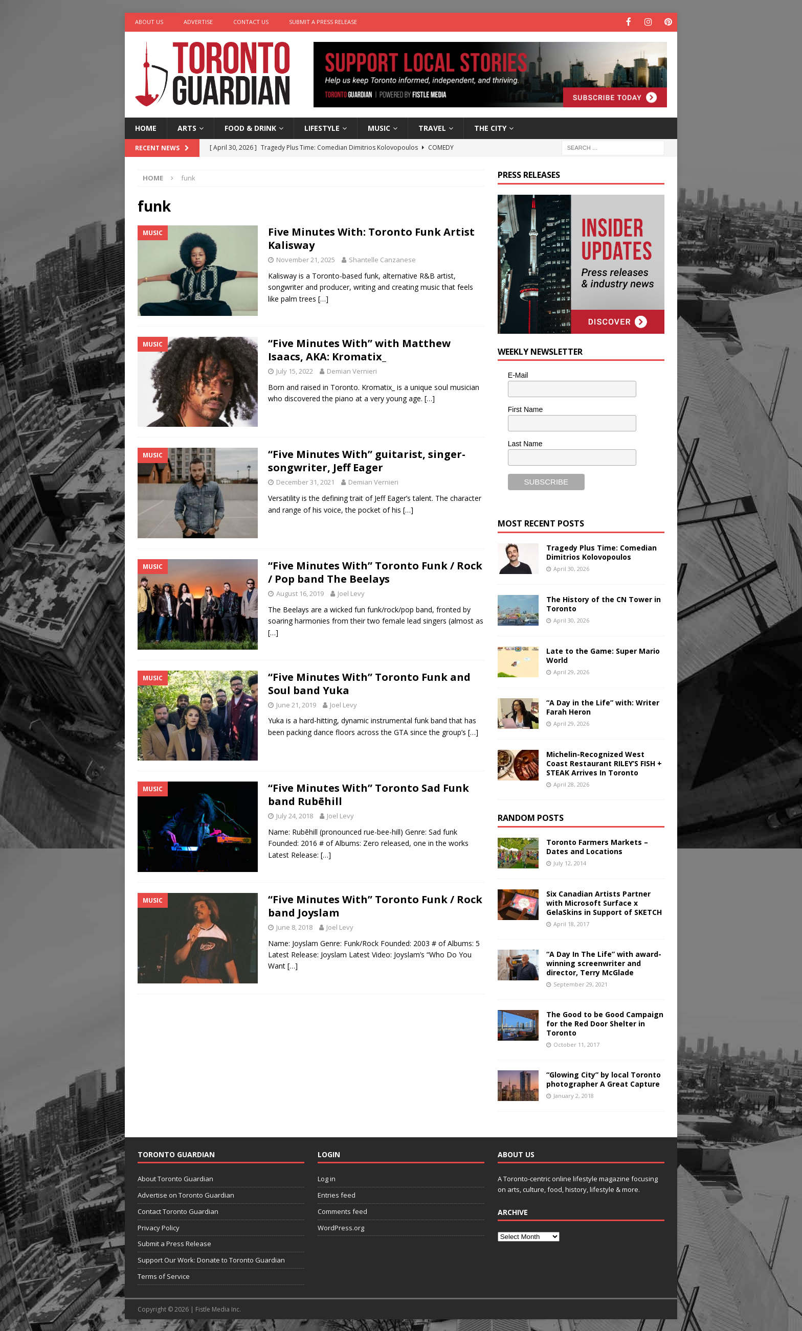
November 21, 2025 (305, 259)
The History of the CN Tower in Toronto (603, 602)
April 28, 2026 (571, 784)
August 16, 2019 (300, 593)
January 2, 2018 (573, 1095)
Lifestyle (322, 127)
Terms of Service (164, 1275)
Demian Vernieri (352, 370)
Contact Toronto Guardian (178, 1210)
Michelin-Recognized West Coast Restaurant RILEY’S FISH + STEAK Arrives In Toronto (604, 762)
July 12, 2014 (569, 862)
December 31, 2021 (305, 481)
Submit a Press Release (323, 22)
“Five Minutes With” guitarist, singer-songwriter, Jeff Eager (366, 460)
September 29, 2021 (580, 984)
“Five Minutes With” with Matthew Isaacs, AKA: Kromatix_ (359, 348)
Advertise (198, 22)
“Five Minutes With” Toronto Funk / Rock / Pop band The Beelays (375, 571)
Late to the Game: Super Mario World (603, 654)
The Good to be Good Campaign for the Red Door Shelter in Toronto (604, 1022)
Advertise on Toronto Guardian (186, 1194)
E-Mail (518, 375)
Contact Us (251, 22)
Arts (186, 127)
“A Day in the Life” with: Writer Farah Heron (602, 706)
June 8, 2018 (294, 926)
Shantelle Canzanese (382, 259)
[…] (323, 298)
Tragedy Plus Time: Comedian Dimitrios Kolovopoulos (601, 551)
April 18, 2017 (571, 923)
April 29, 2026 (571, 671)
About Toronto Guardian (175, 1178)
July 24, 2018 (294, 815)
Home (146, 127)
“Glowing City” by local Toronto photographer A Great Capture (603, 1078)
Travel (432, 127)
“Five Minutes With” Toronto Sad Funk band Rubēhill (368, 794)
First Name (525, 409)
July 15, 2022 (294, 370)
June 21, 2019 (296, 703)
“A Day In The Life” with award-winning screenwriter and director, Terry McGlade (603, 962)
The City (490, 127)
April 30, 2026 (571, 567)
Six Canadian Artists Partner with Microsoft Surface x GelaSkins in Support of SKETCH (604, 902)
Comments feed (342, 1210)
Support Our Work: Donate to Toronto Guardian (211, 1259)
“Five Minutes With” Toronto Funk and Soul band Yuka (369, 682)
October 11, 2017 (576, 1044)
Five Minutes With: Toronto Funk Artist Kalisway (371, 237)
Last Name (525, 443)
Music (379, 127)
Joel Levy (351, 593)
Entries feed (336, 1194)
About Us (149, 22)
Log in (327, 1178)
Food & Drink (250, 127)
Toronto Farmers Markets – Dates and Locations (597, 845)
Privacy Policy (159, 1226)
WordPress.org (341, 1226)
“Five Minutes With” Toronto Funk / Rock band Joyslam (375, 905)
